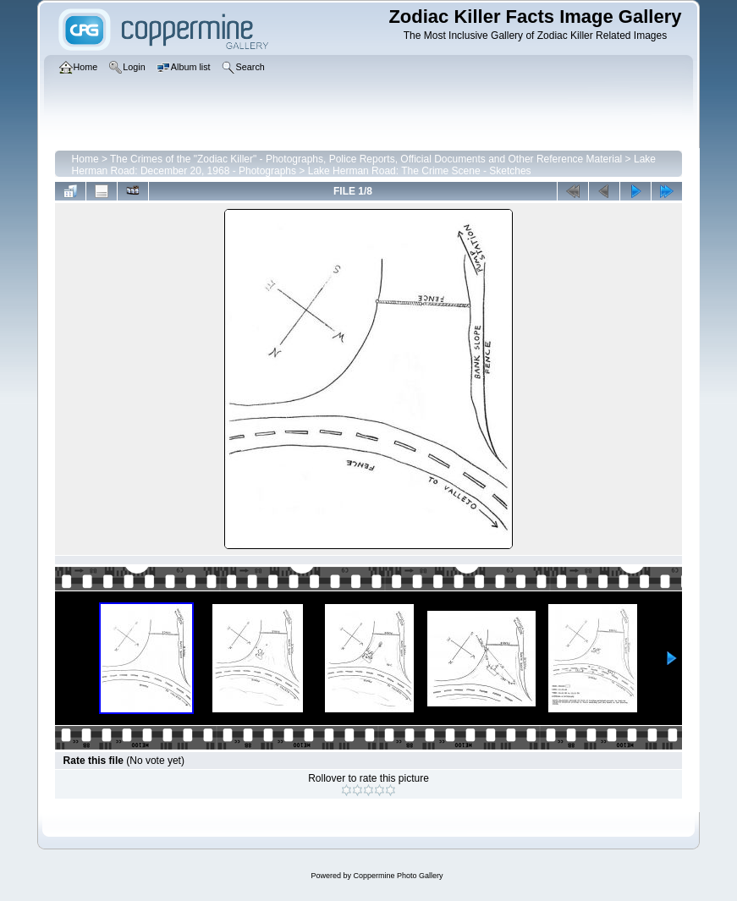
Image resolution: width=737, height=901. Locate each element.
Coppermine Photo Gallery (398, 875)
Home (85, 159)
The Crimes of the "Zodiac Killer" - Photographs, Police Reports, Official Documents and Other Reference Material (366, 159)
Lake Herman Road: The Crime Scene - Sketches (419, 171)
